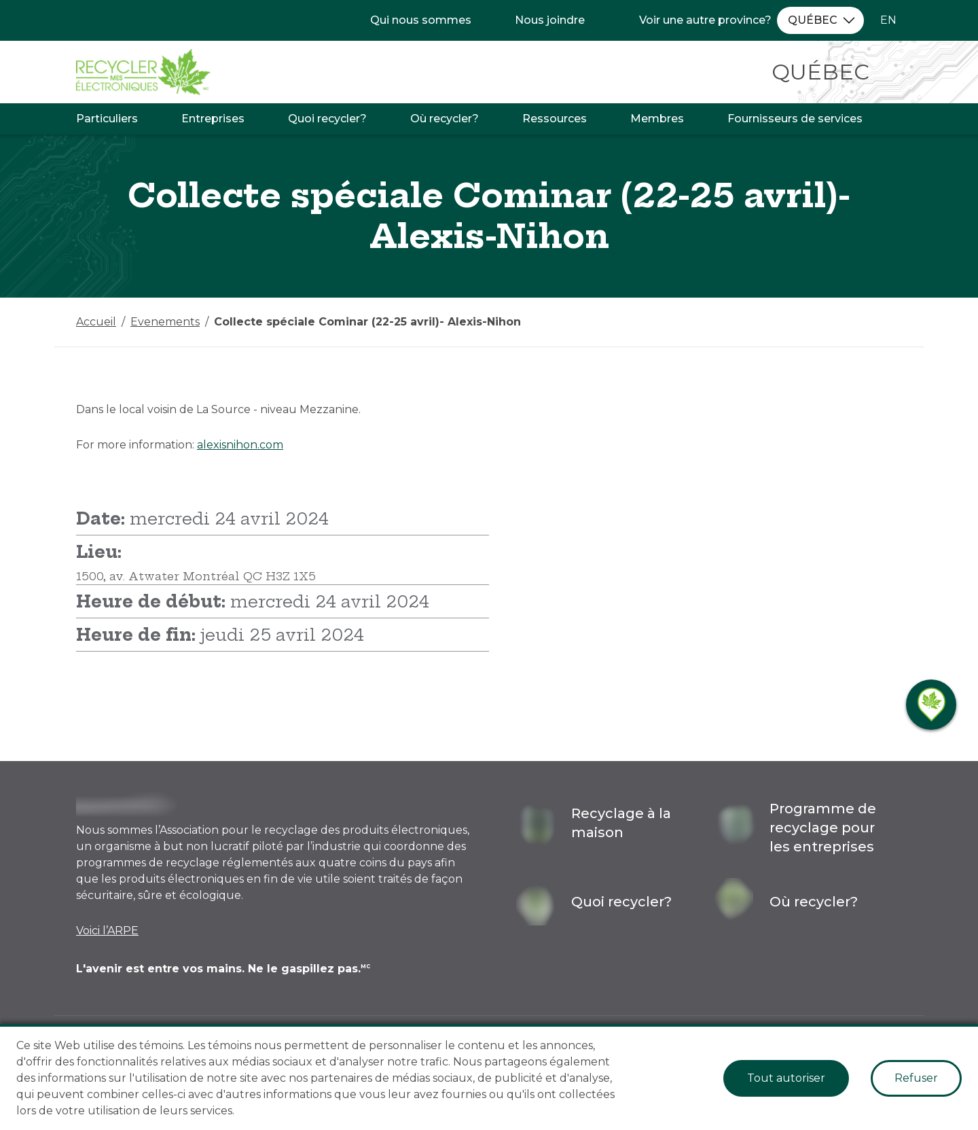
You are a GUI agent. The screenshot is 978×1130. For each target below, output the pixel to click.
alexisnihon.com (240, 444)
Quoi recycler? (327, 118)
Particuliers (107, 118)
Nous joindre (550, 20)
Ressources (554, 118)
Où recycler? (444, 118)
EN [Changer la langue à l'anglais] (888, 20)
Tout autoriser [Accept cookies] (786, 1078)
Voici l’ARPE (107, 930)
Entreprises (212, 118)
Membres (657, 118)
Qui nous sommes (420, 20)
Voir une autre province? (705, 20)
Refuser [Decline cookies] (916, 1078)
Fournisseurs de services (795, 118)
